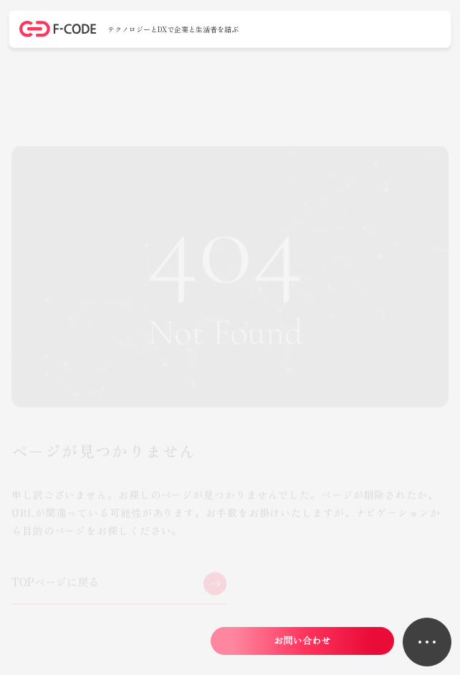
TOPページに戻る (55, 582)
